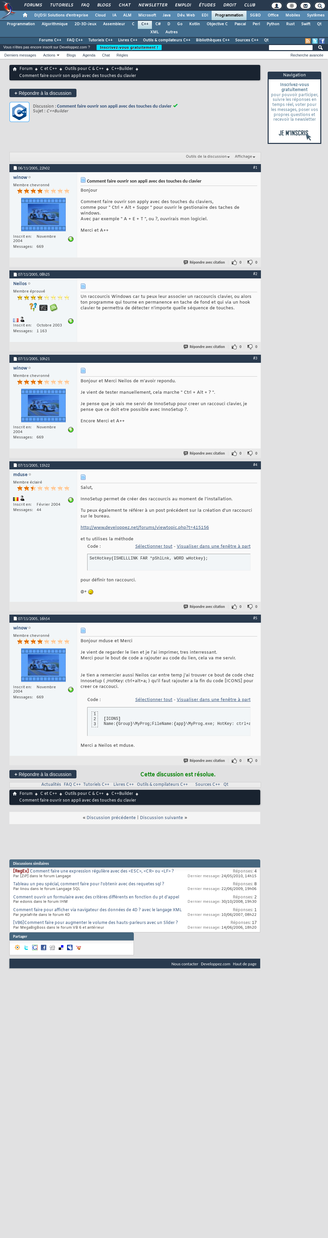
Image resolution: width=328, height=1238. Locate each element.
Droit (229, 5)
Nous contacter (184, 963)
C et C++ (48, 69)
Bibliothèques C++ (213, 40)
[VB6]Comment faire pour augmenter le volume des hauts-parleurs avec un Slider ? (95, 923)
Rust (290, 24)
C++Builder (122, 69)
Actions (49, 55)
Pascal (240, 24)
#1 (255, 167)
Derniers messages (20, 55)
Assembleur (114, 24)
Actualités (51, 784)
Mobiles (292, 15)
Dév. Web (186, 15)
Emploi (182, 5)
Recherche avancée (306, 55)
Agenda (89, 55)
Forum (26, 69)
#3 (255, 358)
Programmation (229, 15)
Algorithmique (55, 24)
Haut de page (245, 963)
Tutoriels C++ (100, 40)
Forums (32, 5)
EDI (205, 15)
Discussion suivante (161, 818)
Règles (122, 55)
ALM (127, 15)
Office (273, 15)
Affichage (243, 156)
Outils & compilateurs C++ (166, 40)
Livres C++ (128, 40)
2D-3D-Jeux (85, 24)
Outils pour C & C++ (84, 69)
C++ (145, 24)
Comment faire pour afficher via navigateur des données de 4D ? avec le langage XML (97, 910)
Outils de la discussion (206, 156)
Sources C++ (247, 40)
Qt (319, 24)
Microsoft (147, 15)
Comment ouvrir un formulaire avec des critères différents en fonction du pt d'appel (96, 897)
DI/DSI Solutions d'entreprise (61, 15)
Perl (256, 24)
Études (207, 5)
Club (249, 5)
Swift (305, 24)
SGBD (255, 15)
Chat (124, 5)
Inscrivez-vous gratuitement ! (129, 47)
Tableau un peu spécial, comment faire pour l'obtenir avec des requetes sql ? (88, 884)
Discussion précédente (111, 818)
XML (154, 32)
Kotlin (194, 24)
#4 (255, 464)
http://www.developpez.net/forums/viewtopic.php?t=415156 (144, 528)
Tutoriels (61, 5)
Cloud (100, 15)
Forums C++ (50, 40)
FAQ (85, 5)
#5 (255, 618)
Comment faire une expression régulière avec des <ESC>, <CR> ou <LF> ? (102, 871)
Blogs (103, 5)
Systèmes (316, 15)
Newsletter (152, 5)
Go (179, 24)
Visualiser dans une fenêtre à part (214, 546)
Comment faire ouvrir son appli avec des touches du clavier (114, 106)
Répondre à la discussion (42, 93)
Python (273, 24)
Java (166, 15)
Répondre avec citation (204, 262)
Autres (171, 32)
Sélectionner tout (153, 546)
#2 (255, 273)
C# (158, 24)
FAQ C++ (75, 40)
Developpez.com (215, 963)
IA (114, 15)
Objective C (217, 24)
